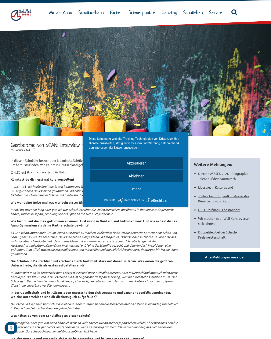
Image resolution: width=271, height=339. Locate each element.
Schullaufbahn (92, 12)
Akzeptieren (137, 163)
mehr (136, 189)
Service (217, 12)
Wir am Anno (61, 12)
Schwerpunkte (143, 12)
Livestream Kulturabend (215, 187)
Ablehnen (136, 176)
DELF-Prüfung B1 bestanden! (219, 210)
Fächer (117, 12)
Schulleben (194, 12)
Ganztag (170, 12)
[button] (234, 12)
